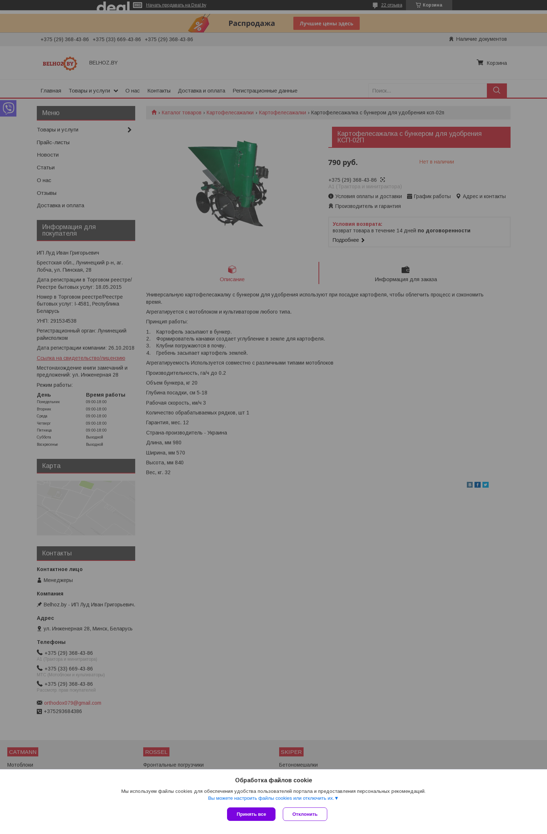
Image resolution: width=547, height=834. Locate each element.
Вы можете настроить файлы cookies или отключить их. (271, 798)
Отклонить (304, 814)
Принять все (251, 814)
